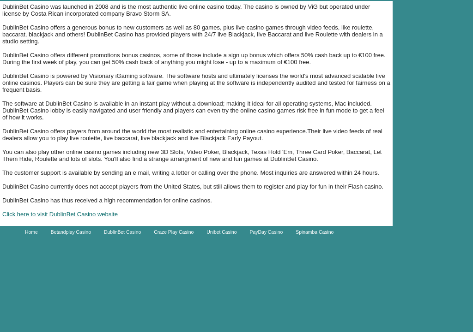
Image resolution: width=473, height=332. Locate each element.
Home (31, 232)
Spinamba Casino (315, 232)
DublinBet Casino (122, 232)
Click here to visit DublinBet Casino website (60, 214)
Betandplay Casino (71, 232)
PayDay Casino (266, 232)
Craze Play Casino (174, 232)
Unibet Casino (221, 232)
